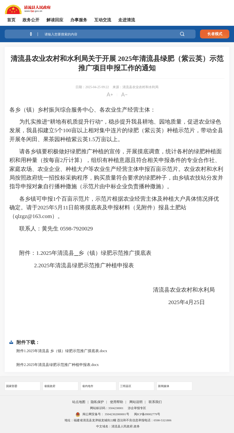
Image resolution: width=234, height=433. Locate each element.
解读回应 (54, 20)
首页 (11, 20)
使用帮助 (116, 402)
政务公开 (31, 20)
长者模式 (214, 34)
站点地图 (78, 402)
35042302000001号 (116, 414)
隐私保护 (97, 402)
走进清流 (126, 20)
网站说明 (136, 402)
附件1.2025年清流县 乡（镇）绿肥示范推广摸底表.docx (61, 351)
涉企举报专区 (137, 408)
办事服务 (78, 20)
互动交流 (102, 20)
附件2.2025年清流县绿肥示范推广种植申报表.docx (57, 365)
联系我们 (155, 402)
